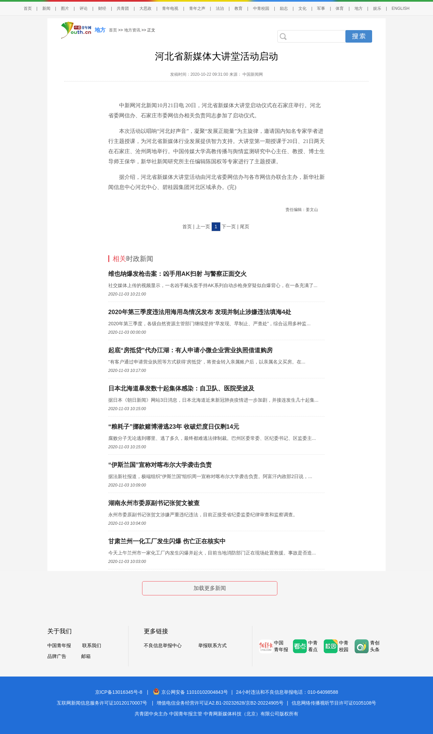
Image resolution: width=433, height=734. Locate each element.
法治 (220, 8)
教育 (238, 8)
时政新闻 (133, 258)
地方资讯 (132, 30)
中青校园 (261, 8)
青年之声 (197, 8)
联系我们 (91, 645)
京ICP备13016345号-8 (118, 692)
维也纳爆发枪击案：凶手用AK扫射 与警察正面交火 (177, 273)
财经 (102, 8)
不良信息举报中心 (163, 645)
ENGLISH (401, 8)
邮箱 (86, 656)
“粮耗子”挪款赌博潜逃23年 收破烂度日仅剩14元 (173, 426)
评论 (83, 8)
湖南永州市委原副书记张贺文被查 (154, 503)
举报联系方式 (212, 645)
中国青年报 (59, 645)
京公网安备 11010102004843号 (190, 692)
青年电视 (170, 8)
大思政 (145, 8)
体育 (340, 8)
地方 (359, 8)
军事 (321, 8)
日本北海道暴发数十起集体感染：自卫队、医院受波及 (181, 388)
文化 (302, 8)
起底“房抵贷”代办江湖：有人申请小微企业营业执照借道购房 (190, 350)
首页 (28, 8)
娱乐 (377, 8)
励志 (284, 8)
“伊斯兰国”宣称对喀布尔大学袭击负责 (160, 464)
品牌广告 (56, 656)
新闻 (46, 8)
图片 (65, 8)
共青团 (123, 8)
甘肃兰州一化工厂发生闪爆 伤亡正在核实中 (167, 541)
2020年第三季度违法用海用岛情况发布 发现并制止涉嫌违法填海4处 (199, 312)
